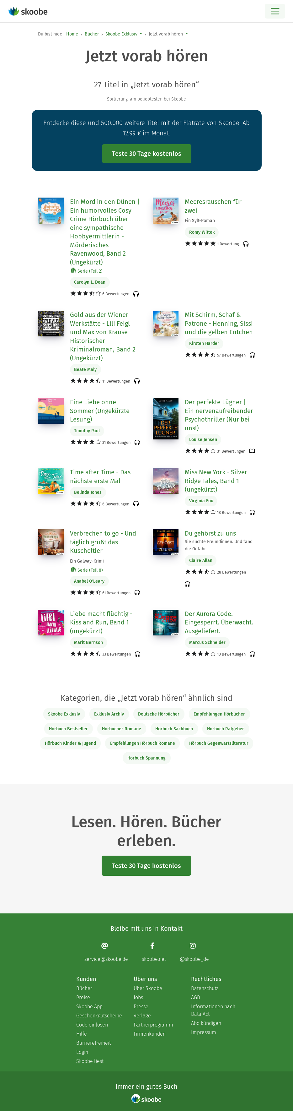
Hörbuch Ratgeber (225, 729)
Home (72, 34)
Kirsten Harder (204, 343)
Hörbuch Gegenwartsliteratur (218, 743)
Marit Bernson (88, 642)
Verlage (142, 1016)
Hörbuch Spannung (146, 758)
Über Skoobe (148, 988)
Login (82, 1052)
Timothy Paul (87, 430)
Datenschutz (204, 988)
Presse (141, 1007)
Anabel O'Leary (89, 581)
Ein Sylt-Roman (200, 220)
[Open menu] (275, 11)
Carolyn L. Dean (89, 282)
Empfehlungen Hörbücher (219, 714)
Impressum (203, 1032)
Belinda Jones (88, 492)
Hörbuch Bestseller (68, 729)
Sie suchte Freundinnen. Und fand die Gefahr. (219, 545)
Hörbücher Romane (121, 729)
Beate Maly (85, 369)
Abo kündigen (206, 1023)
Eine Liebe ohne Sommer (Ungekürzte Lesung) (100, 410)
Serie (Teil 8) (87, 570)
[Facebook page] (154, 952)
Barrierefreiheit (93, 1043)
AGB (195, 997)
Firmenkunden (150, 1034)
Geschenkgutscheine (98, 1016)
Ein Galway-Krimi (87, 561)
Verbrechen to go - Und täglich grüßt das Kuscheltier (103, 542)
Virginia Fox (201, 501)
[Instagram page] (194, 952)
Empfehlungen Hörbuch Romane (142, 743)
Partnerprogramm (153, 1025)
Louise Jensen (203, 439)
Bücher (92, 34)
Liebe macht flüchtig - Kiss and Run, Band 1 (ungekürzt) (101, 622)
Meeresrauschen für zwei (213, 206)
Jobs (138, 997)
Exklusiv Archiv (109, 714)
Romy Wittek (202, 232)
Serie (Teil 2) (87, 271)
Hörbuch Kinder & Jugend (70, 743)
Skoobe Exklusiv (121, 34)
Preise (83, 997)
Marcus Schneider (207, 642)
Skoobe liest (90, 1061)
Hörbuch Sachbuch (174, 729)
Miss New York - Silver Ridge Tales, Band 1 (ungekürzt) (216, 480)
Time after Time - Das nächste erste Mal (100, 476)
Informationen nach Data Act (213, 1010)
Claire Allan (200, 560)
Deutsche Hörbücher (158, 714)
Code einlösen (92, 1025)
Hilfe (81, 1034)
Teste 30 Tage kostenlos (146, 153)
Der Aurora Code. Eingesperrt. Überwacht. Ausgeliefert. (219, 622)
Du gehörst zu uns (210, 533)
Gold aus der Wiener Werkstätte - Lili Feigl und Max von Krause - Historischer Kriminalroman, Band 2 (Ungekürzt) (103, 336)
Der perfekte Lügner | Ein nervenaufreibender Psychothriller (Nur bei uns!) (219, 415)
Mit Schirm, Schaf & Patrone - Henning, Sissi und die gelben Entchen (219, 323)
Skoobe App (89, 1007)
